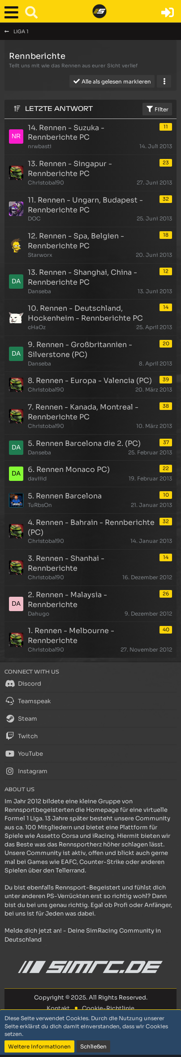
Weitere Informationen (39, 1046)
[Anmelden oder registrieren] (168, 13)
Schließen (93, 1046)
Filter (157, 109)
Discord (22, 683)
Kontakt (58, 1008)
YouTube (23, 753)
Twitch (21, 736)
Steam (20, 718)
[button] (13, 13)
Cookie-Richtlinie (108, 1008)
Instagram (25, 771)
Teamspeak (27, 701)
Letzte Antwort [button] (59, 109)
